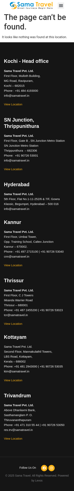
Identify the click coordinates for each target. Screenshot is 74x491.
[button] (61, 5)
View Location (13, 104)
